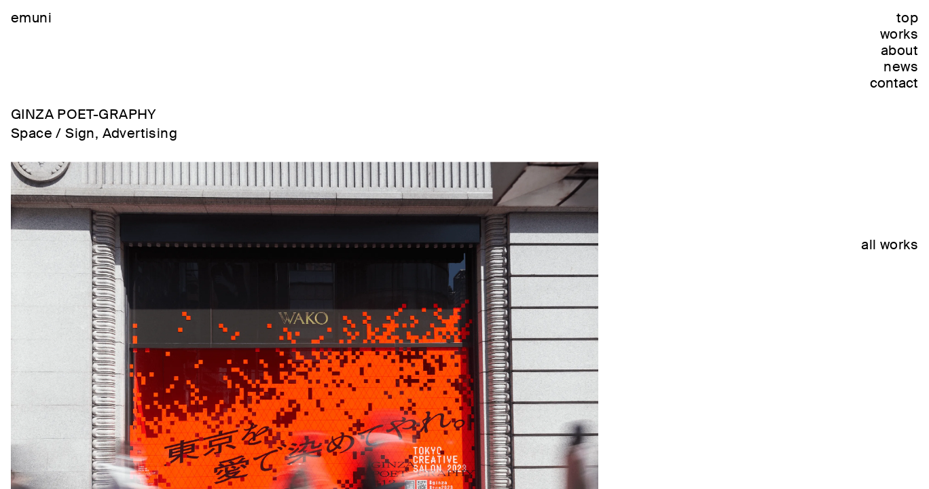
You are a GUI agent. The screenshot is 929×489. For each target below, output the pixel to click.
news (901, 66)
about (899, 50)
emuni (31, 17)
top (907, 17)
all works (889, 244)
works (899, 34)
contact (894, 83)
